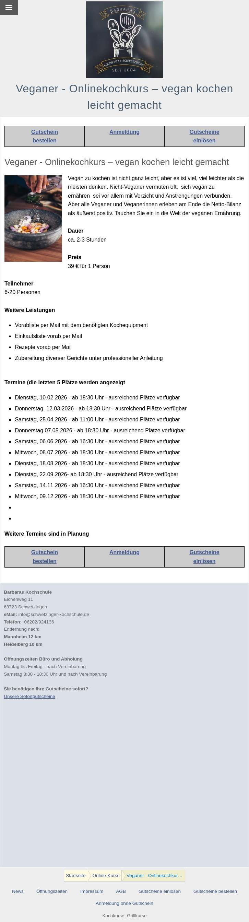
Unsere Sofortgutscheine (29, 696)
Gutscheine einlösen (160, 891)
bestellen (44, 140)
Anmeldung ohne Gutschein (124, 903)
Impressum (91, 891)
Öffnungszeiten (52, 891)
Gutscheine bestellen (215, 891)
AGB (121, 891)
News (18, 891)
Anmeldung (124, 132)
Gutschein (44, 132)
